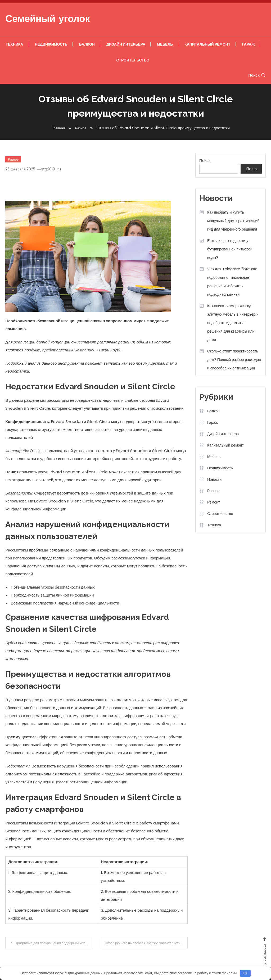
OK (245, 972)
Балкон (87, 44)
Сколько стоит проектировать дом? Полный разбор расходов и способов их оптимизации (234, 359)
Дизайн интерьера (125, 44)
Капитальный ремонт (207, 44)
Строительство (133, 60)
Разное (13, 159)
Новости (214, 479)
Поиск (257, 75)
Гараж (248, 44)
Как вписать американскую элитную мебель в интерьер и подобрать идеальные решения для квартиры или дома (233, 322)
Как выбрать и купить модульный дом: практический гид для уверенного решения (233, 221)
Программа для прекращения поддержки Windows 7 (55, 943)
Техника (14, 44)
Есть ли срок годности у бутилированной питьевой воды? (229, 249)
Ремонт (213, 502)
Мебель (165, 44)
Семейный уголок (47, 19)
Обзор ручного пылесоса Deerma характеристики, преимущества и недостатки (147, 943)
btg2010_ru (54, 169)
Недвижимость (51, 44)
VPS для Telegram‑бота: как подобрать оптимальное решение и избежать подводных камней (231, 281)
